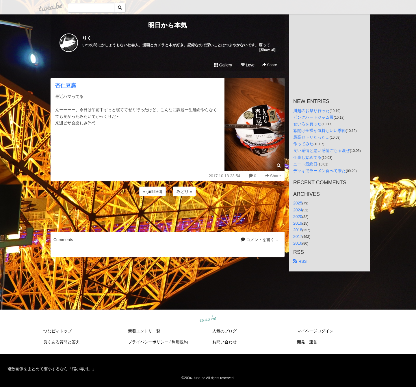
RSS (300, 261)
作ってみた (303, 143)
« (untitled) (152, 191)
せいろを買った (307, 124)
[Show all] (267, 49)
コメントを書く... (259, 239)
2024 (297, 210)
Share (269, 65)
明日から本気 (167, 25)
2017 (297, 236)
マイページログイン (315, 331)
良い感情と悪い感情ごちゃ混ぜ (321, 150)
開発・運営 (307, 342)
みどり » (184, 191)
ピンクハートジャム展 (313, 117)
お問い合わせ (224, 342)
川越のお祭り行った (311, 110)
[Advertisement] (168, 213)
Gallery (223, 65)
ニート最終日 (305, 164)
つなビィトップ (57, 331)
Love (248, 65)
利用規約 (180, 342)
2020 (297, 216)
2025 (297, 203)
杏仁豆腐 (65, 85)
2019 (297, 223)
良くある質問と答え (61, 342)
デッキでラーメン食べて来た (319, 170)
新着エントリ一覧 (144, 331)
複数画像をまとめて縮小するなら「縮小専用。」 (51, 368)
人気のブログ (224, 331)
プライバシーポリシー (148, 342)
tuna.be (208, 319)
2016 (297, 243)
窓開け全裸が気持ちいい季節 (319, 130)
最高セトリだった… (311, 137)
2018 (297, 230)
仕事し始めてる (307, 157)
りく (87, 38)
